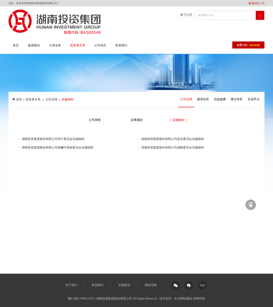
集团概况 (34, 45)
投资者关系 (77, 45)
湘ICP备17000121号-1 (82, 298)
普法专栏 (237, 99)
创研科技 (199, 298)
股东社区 (203, 99)
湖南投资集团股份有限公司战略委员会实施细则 (172, 147)
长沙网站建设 (183, 298)
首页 (16, 45)
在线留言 (124, 285)
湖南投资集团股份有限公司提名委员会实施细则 (172, 139)
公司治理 (51, 99)
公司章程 (95, 120)
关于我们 (71, 285)
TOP (202, 285)
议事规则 (136, 120)
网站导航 (151, 285)
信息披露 (220, 99)
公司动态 (100, 45)
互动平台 (254, 99)
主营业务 (55, 45)
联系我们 (121, 45)
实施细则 (178, 120)
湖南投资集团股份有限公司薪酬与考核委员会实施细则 (57, 147)
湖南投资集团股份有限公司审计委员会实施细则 (53, 139)
